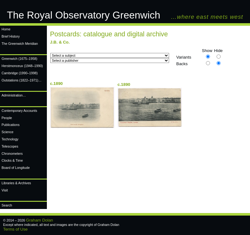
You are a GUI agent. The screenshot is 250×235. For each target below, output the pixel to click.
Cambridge (20, 73)
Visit (5, 190)
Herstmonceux (22, 66)
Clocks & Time (12, 160)
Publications (10, 125)
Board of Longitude (16, 168)
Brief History (11, 36)
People (7, 118)
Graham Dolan (39, 220)
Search (7, 205)
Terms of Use (15, 229)
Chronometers (12, 153)
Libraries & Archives (16, 183)
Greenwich (19, 58)
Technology (10, 139)
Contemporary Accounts (19, 110)
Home (6, 29)
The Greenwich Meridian (20, 43)
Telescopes (10, 146)
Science (7, 132)
